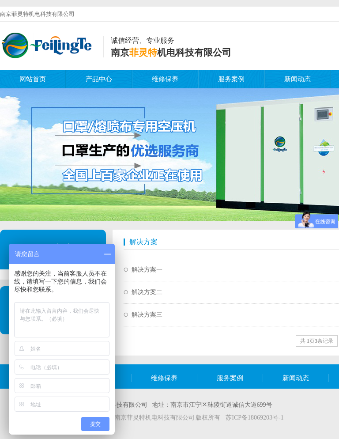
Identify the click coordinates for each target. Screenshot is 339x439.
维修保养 (165, 79)
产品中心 (99, 79)
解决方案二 (147, 292)
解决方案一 (147, 269)
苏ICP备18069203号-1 (254, 417)
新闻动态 (297, 79)
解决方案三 (147, 314)
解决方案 (143, 242)
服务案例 (231, 79)
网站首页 (32, 79)
